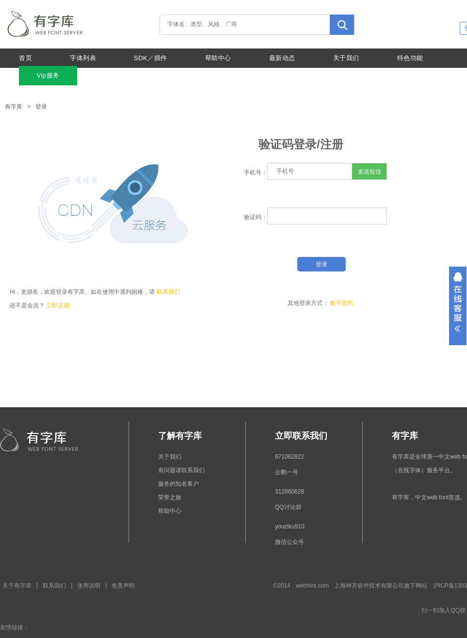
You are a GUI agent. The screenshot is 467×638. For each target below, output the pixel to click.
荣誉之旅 (169, 497)
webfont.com (312, 585)
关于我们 (346, 58)
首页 (25, 58)
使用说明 (88, 585)
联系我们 (168, 291)
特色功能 (410, 58)
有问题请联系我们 (181, 470)
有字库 (13, 106)
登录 (41, 106)
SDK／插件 (150, 58)
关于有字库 (17, 585)
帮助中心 (218, 58)
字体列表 (83, 58)
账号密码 (341, 303)
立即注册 (57, 305)
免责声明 (123, 585)
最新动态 (282, 58)
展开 (458, 306)
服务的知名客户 (178, 483)
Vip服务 (47, 75)
